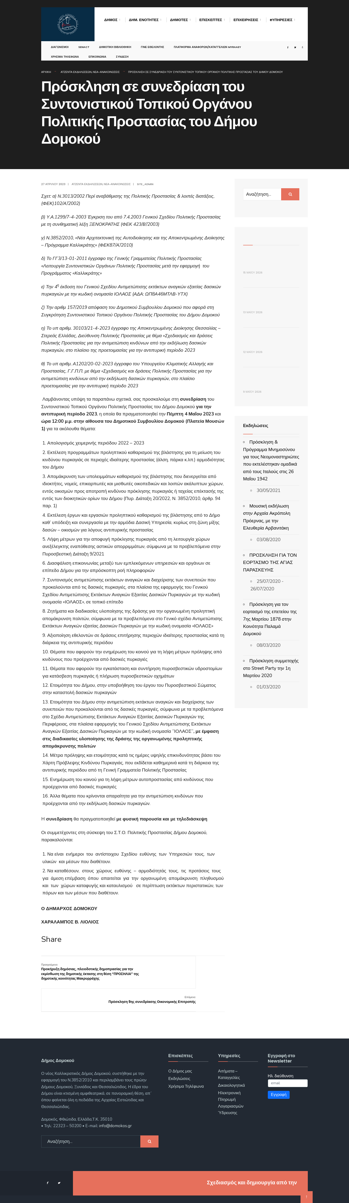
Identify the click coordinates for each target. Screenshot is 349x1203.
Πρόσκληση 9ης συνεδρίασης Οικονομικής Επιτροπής (201, 969)
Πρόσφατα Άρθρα (261, 237)
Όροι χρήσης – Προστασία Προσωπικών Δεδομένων (206, 1193)
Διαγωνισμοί (60, 42)
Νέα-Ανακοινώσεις (106, 72)
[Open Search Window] (298, 42)
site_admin (145, 184)
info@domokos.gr (115, 1112)
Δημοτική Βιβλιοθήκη (115, 42)
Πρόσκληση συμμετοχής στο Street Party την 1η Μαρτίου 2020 (271, 853)
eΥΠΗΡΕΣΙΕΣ (281, 19)
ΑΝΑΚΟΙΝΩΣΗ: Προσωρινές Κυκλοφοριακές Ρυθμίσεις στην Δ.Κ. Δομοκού (268, 553)
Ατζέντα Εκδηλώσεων (76, 72)
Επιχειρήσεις (245, 19)
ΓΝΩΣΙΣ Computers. (272, 1168)
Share (51, 939)
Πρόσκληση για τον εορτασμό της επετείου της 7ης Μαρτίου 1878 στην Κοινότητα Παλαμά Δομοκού (270, 804)
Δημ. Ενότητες (144, 19)
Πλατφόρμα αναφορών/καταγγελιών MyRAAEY (207, 42)
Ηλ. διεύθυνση (280, 1062)
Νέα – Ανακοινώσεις (134, 1193)
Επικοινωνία (97, 52)
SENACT (83, 42)
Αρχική (46, 72)
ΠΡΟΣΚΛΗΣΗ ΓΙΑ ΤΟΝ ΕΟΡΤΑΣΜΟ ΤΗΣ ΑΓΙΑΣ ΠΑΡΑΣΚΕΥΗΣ (270, 747)
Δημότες (179, 19)
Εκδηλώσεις (179, 1065)
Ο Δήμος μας (180, 1057)
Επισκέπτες (210, 19)
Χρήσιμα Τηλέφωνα (65, 52)
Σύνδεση (122, 52)
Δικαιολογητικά (231, 1071)
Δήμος (111, 19)
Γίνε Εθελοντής (152, 42)
